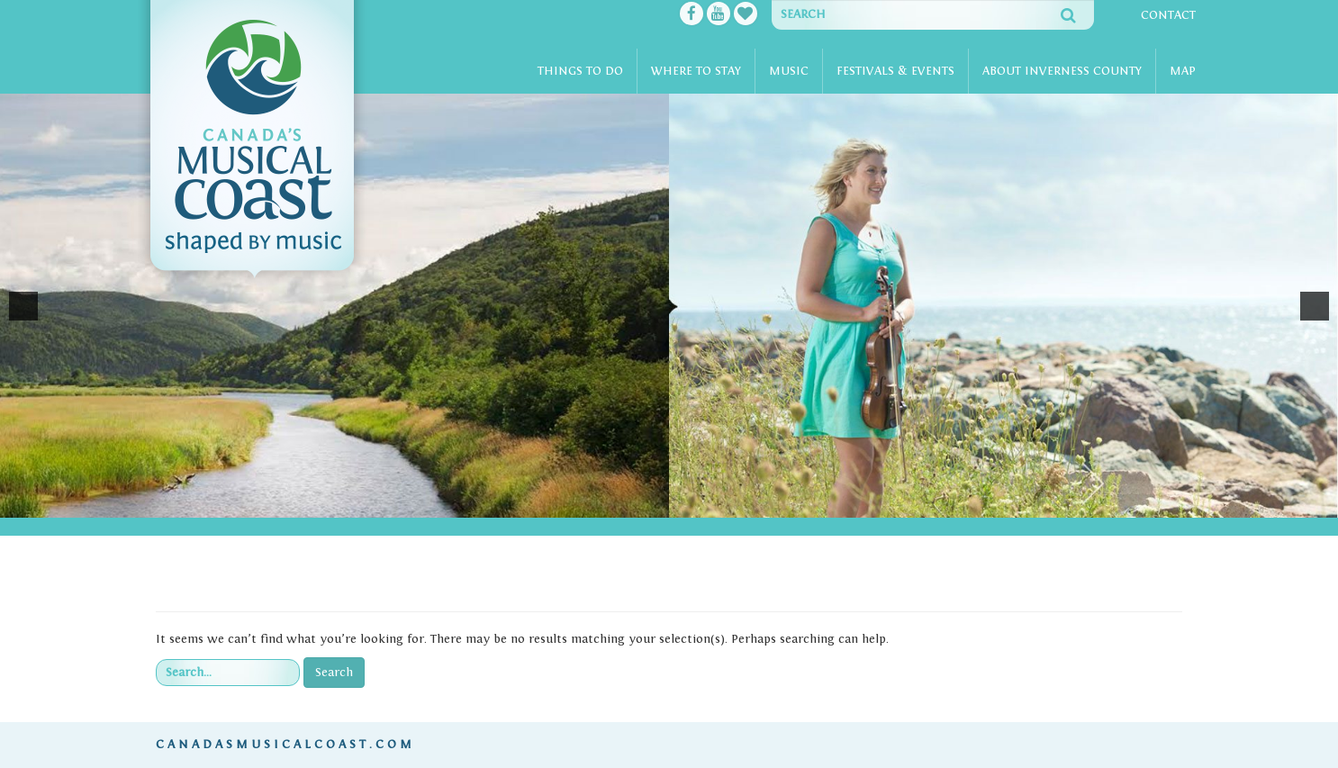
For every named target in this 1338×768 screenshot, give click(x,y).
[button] (23, 306)
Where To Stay (696, 71)
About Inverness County (1062, 71)
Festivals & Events (895, 71)
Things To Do (580, 71)
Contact (1168, 15)
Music (789, 71)
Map (1183, 71)
